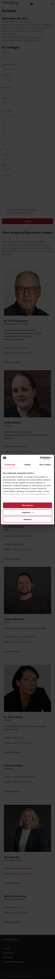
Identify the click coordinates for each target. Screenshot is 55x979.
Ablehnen (27, 519)
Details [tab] (27, 465)
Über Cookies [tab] (45, 465)
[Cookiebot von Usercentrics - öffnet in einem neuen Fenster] (41, 458)
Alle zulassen (27, 505)
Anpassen (27, 512)
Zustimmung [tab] (9, 465)
